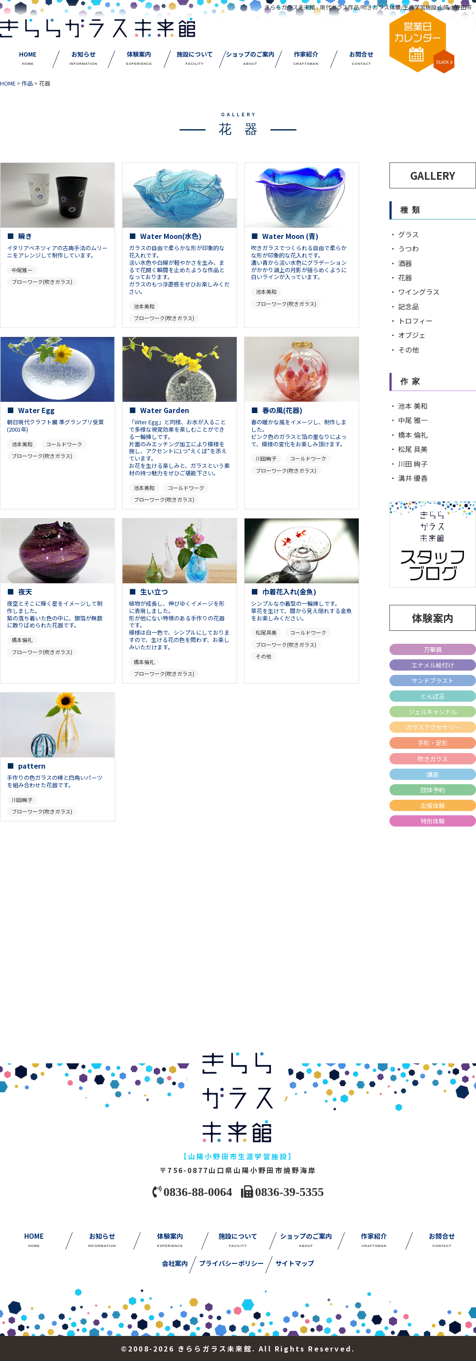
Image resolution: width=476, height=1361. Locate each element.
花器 (405, 277)
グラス (408, 234)
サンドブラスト (433, 680)
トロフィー (415, 320)
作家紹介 (305, 58)
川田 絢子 (413, 463)
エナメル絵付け (433, 665)
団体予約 (433, 789)
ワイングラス (419, 291)
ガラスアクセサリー (433, 727)
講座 (433, 774)
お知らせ (83, 58)
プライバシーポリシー (231, 1263)
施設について (195, 58)
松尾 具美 (413, 449)
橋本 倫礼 (413, 434)
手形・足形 (433, 742)
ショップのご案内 (250, 58)
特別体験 (433, 821)
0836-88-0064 (198, 1190)
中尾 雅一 (413, 420)
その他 (408, 349)
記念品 (408, 306)
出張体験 (433, 805)
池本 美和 (413, 406)
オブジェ (412, 335)
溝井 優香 (413, 478)
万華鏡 (433, 649)
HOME (27, 58)
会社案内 (175, 1263)
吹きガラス (433, 758)
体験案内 (139, 58)
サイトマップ (294, 1263)
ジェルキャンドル (432, 711)
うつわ (408, 248)
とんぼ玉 (433, 696)
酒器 (405, 263)
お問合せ (361, 58)
